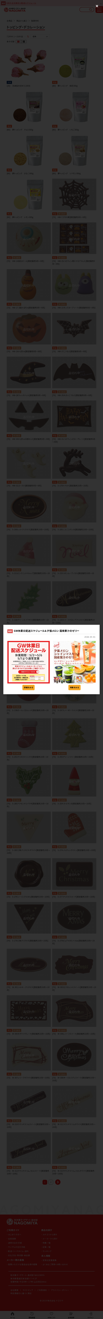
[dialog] (51, 659)
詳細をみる (28, 687)
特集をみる (74, 687)
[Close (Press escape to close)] (97, 6)
